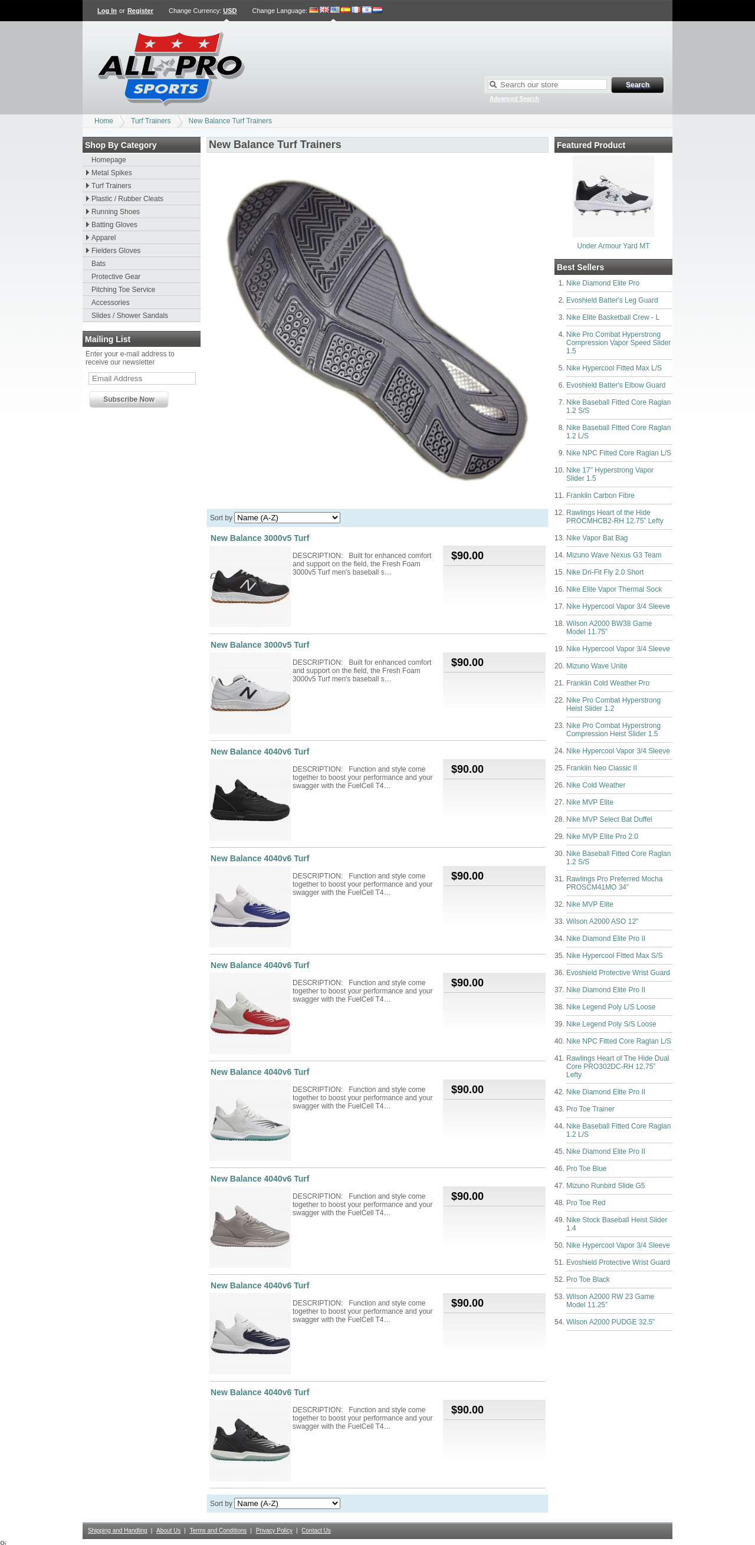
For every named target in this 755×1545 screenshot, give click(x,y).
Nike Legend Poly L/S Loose (610, 1007)
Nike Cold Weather (596, 785)
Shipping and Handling (117, 1530)
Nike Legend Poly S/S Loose (611, 1024)
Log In (107, 10)
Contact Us (315, 1530)
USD (230, 10)
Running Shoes (115, 212)
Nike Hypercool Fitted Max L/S (614, 368)
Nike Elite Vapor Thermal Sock (614, 589)
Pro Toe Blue (586, 1169)
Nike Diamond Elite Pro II (605, 938)
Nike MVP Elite (589, 802)
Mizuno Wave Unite (597, 666)
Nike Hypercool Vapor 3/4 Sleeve (618, 606)
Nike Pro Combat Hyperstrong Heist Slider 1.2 (613, 704)
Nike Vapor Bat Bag (597, 538)
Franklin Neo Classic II (601, 768)
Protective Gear (115, 277)
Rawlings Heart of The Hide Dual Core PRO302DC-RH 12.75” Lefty (617, 1066)
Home (103, 121)
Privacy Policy (274, 1530)
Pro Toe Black (588, 1279)
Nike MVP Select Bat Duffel (609, 819)
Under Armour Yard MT (613, 246)
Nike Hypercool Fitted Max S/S (614, 956)
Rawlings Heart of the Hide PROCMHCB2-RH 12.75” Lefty (615, 517)
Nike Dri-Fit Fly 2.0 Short (605, 572)
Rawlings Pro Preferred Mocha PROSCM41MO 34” (614, 883)
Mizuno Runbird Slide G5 (605, 1186)
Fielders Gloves (115, 251)
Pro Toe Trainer (590, 1109)
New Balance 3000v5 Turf (260, 538)
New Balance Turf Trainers (230, 121)
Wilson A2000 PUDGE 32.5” (610, 1322)
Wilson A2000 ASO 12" (602, 921)
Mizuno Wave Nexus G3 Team (613, 555)
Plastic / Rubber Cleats (127, 199)
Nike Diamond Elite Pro (602, 283)
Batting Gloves (114, 225)
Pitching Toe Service (123, 290)
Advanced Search (514, 99)
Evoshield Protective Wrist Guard (618, 973)
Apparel (103, 238)
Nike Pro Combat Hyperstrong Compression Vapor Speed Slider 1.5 (618, 342)
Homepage (108, 160)
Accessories (110, 302)
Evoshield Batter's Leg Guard (612, 300)
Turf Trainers (151, 121)
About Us (168, 1530)
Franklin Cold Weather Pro (607, 683)
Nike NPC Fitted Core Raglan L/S (618, 453)
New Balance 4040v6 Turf (260, 751)
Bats (98, 264)
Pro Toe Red (586, 1203)
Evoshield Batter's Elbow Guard (615, 385)
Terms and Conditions (218, 1530)
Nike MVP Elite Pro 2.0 (602, 836)
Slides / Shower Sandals (129, 315)
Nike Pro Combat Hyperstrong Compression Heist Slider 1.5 (613, 729)
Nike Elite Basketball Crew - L (612, 317)
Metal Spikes (111, 173)
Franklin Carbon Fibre (600, 495)
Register (140, 10)
